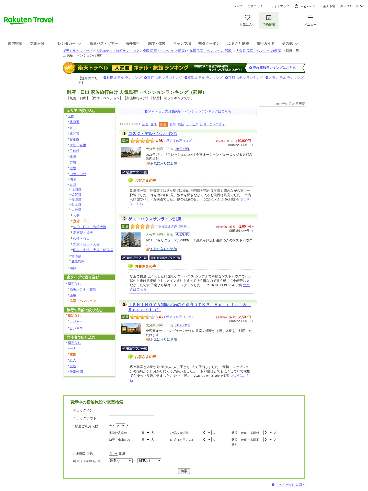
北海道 (74, 122)
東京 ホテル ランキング (164, 78)
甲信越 (74, 151)
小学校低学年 (179, 433)
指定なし (74, 284)
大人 (112, 426)
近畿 (73, 168)
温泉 (73, 295)
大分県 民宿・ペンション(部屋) (259, 51)
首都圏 (74, 139)
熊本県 (76, 205)
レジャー (76, 321)
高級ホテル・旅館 (83, 289)
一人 (73, 349)
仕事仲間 (76, 372)
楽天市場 (329, 6)
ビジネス (76, 328)
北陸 (73, 157)
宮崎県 (76, 256)
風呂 (181, 124)
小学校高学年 (118, 433)
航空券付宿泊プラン (165, 257)
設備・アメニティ (212, 124)
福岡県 (76, 190)
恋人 (73, 360)
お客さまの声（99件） (174, 226)
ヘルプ (237, 6)
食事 (173, 124)
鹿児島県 (78, 261)
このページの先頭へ (290, 485)
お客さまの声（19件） (179, 317)
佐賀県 (76, 195)
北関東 (74, 134)
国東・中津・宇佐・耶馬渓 (93, 250)
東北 (73, 128)
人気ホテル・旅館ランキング (117, 51)
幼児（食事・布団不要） (245, 442)
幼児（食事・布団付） (247, 433)
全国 (71, 116)
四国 (73, 180)
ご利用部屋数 (83, 453)
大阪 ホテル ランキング (286, 78)
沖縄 (73, 268)
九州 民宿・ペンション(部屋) (210, 51)
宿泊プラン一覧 (137, 172)
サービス (192, 124)
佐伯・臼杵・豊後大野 (89, 227)
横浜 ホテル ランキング (205, 78)
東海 (73, 162)
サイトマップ (280, 6)
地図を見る (182, 149)
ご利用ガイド (256, 6)
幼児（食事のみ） (121, 440)
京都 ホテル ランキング (245, 78)
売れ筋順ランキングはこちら (274, 68)
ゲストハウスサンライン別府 (154, 219)
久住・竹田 (81, 238)
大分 (76, 215)
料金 (88, 461)
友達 (73, 366)
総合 (145, 124)
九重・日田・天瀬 (86, 244)
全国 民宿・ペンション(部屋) (164, 51)
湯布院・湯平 (83, 233)
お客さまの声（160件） (180, 140)
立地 (154, 124)
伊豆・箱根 (78, 145)
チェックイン (83, 410)
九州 (73, 185)
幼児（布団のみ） (182, 440)
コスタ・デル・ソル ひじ (152, 133)
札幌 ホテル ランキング (124, 78)
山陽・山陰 (78, 174)
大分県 (76, 209)
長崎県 (76, 200)
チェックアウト (84, 418)
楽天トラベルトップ (78, 51)
